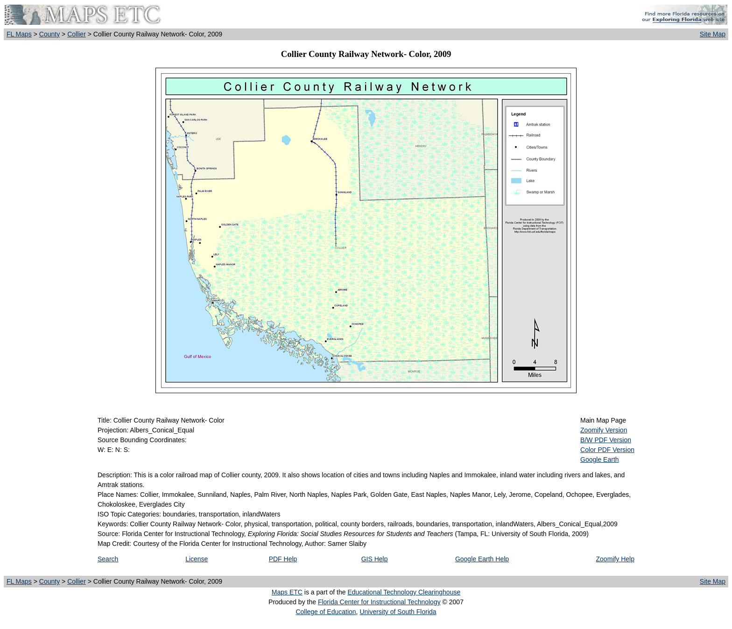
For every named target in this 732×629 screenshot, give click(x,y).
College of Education (326, 611)
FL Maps (19, 34)
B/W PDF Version (605, 440)
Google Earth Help (482, 559)
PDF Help (283, 559)
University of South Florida (397, 611)
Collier (76, 34)
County (49, 34)
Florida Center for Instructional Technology (379, 602)
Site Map (712, 34)
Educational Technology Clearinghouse (403, 592)
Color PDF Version (607, 449)
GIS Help (374, 559)
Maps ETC (287, 592)
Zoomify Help (615, 559)
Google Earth (599, 459)
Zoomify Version (603, 430)
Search (108, 559)
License (196, 559)
